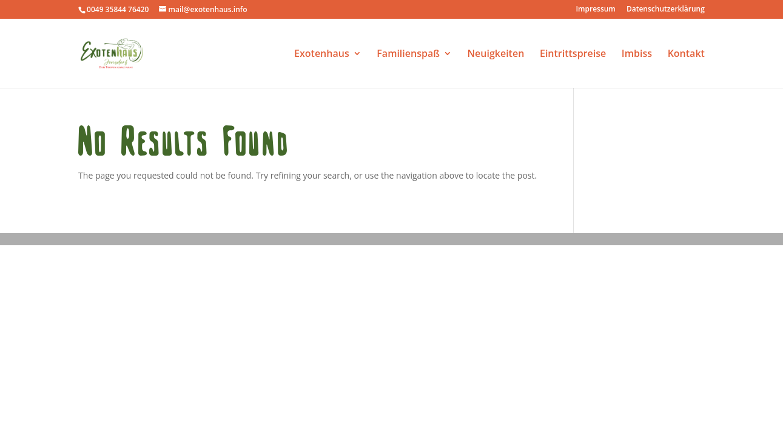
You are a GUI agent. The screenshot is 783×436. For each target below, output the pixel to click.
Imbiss (637, 54)
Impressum (595, 9)
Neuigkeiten (496, 54)
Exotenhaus (321, 54)
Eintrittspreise (573, 54)
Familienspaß (408, 54)
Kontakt (686, 54)
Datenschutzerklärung (666, 9)
